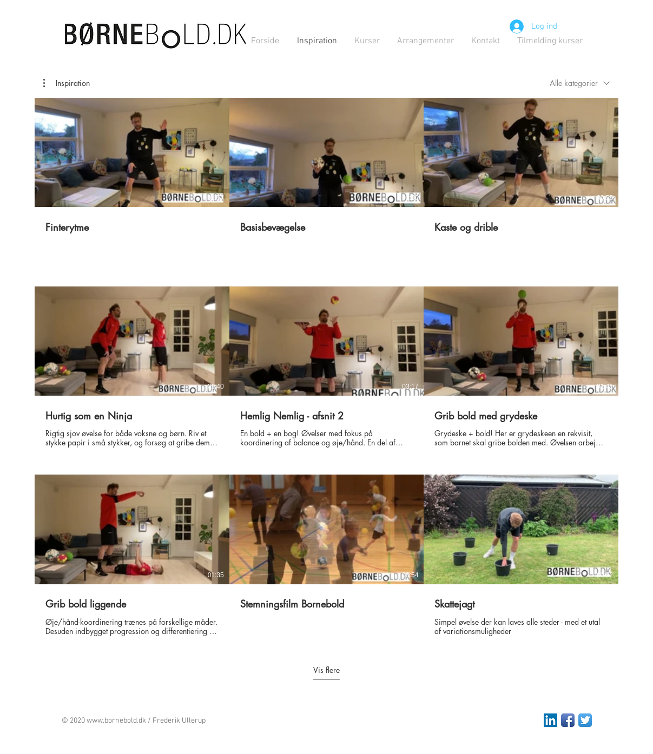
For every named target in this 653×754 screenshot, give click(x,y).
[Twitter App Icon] (585, 720)
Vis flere (326, 670)
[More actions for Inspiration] (66, 83)
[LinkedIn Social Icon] (550, 720)
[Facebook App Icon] (568, 720)
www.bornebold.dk (116, 720)
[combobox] (580, 83)
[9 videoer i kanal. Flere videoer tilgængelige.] (326, 367)
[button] (66, 83)
